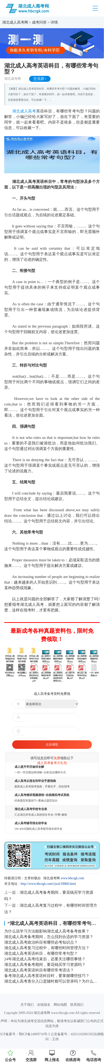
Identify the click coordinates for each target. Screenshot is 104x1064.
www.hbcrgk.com (72, 878)
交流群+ (39, 79)
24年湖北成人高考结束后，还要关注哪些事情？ (45, 959)
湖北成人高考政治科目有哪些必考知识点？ (41, 942)
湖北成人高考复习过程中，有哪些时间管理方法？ (46, 948)
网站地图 (60, 1004)
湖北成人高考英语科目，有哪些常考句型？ (41, 953)
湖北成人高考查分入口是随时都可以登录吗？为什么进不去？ (52, 981)
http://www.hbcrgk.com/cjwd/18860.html (48, 884)
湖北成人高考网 (15, 22)
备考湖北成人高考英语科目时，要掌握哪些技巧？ (46, 975)
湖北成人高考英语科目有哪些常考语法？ (39, 970)
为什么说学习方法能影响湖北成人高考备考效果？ (46, 931)
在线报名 (43, 1004)
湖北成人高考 (24, 111)
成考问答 (39, 22)
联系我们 (77, 1004)
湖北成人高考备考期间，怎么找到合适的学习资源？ (48, 937)
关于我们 (27, 1004)
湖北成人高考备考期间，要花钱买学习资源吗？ (45, 964)
